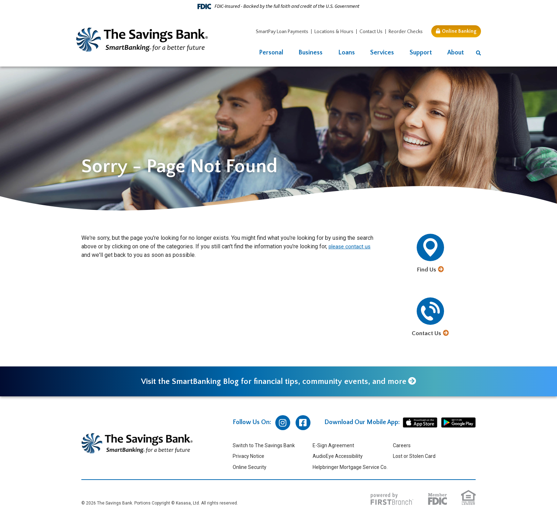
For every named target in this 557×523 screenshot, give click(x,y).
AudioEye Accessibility (338, 456)
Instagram (282, 423)
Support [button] (421, 52)
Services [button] (382, 52)
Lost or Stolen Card (414, 456)
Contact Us (371, 32)
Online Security (249, 467)
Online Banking (459, 31)
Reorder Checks (406, 32)
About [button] (455, 52)
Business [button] (310, 52)
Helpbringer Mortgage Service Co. (350, 467)
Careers (402, 446)
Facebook (303, 423)
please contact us (351, 246)
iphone (420, 423)
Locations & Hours (333, 32)
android (458, 423)
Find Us (426, 269)
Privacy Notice (248, 456)
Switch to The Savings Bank (264, 446)
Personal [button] (271, 52)
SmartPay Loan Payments (282, 32)
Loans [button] (346, 52)
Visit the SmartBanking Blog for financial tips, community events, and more (273, 381)
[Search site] (478, 53)
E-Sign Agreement (333, 446)
